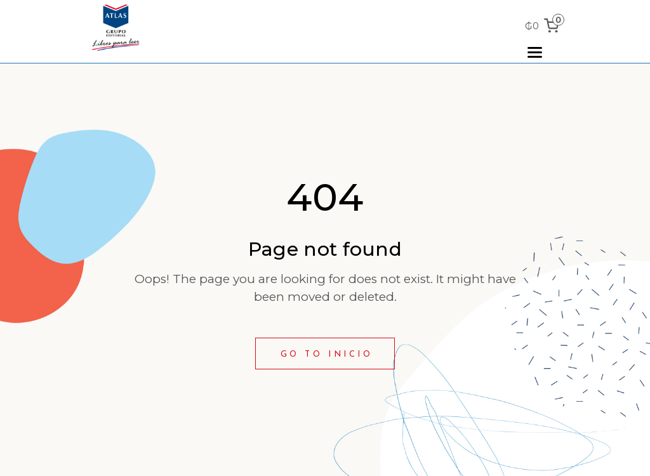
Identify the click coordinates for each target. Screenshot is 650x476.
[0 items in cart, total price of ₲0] (544, 25)
